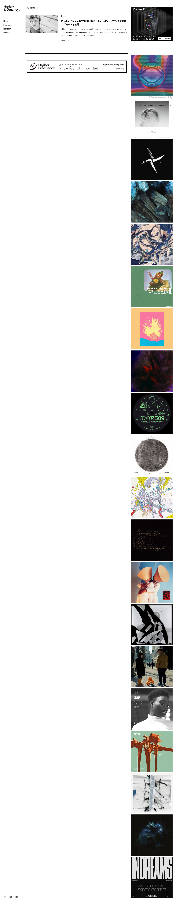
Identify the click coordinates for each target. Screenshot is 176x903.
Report (6, 33)
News (5, 21)
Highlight (7, 29)
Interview (7, 25)
